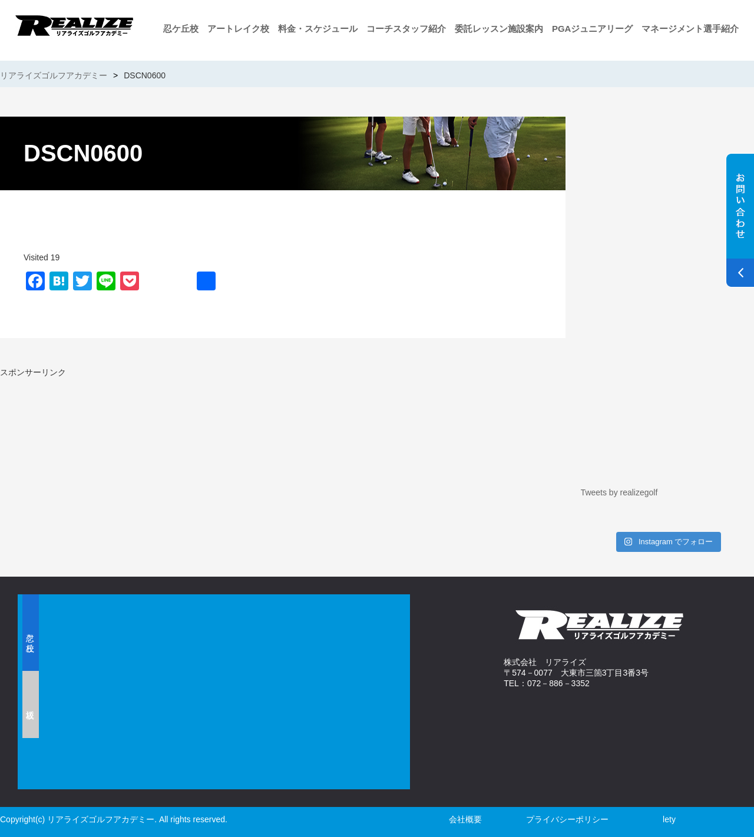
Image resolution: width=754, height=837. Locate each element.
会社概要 (465, 819)
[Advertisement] (138, 460)
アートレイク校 (238, 29)
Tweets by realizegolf (619, 492)
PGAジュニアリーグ (592, 29)
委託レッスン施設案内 (499, 29)
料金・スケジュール (318, 29)
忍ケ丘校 (181, 29)
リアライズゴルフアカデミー (53, 75)
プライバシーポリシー (567, 819)
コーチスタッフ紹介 (406, 29)
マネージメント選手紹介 (690, 29)
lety (669, 819)
